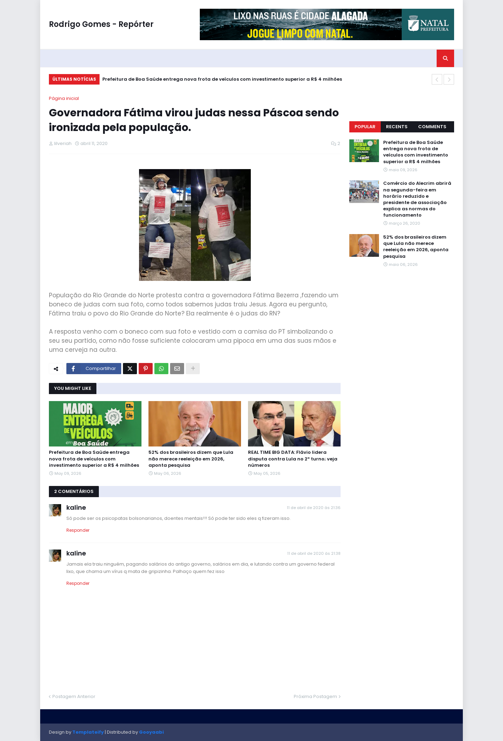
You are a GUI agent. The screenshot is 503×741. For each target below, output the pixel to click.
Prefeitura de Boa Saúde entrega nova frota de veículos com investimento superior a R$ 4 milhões (222, 79)
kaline (76, 507)
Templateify (88, 732)
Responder (77, 530)
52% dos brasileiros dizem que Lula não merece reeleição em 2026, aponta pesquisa (190, 458)
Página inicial (64, 98)
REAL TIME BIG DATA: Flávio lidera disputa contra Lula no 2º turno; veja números (292, 458)
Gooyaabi (151, 732)
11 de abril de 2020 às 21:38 (314, 553)
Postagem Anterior (73, 696)
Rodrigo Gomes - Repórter (101, 24)
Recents (397, 126)
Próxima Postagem (315, 696)
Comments (432, 126)
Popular (365, 126)
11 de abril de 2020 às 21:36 (314, 507)
